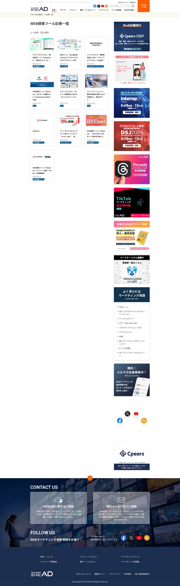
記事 (53, 10)
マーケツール (103, 10)
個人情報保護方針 (142, 573)
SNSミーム (123, 307)
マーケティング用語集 (130, 561)
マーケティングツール (130, 556)
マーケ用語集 (116, 10)
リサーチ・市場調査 (48, 561)
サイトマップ (114, 573)
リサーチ (63, 10)
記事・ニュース (46, 556)
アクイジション (125, 332)
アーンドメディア (126, 318)
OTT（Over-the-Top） (128, 323)
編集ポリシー (100, 573)
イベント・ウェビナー (89, 556)
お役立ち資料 (129, 10)
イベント (72, 10)
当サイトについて (83, 573)
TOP (32, 14)
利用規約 (127, 573)
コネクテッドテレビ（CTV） (131, 327)
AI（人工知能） (125, 348)
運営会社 (132, 2)
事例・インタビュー (87, 10)
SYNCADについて (123, 2)
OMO (121, 336)
